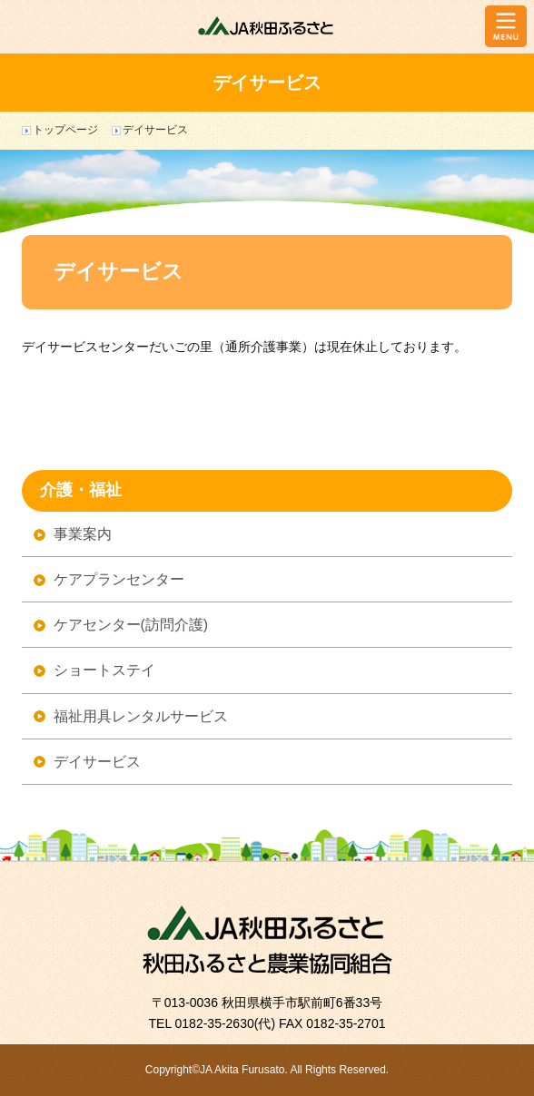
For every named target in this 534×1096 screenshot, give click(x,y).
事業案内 (83, 534)
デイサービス (97, 761)
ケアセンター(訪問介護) (131, 624)
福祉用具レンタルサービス (141, 716)
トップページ (65, 129)
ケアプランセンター (119, 579)
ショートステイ (104, 670)
